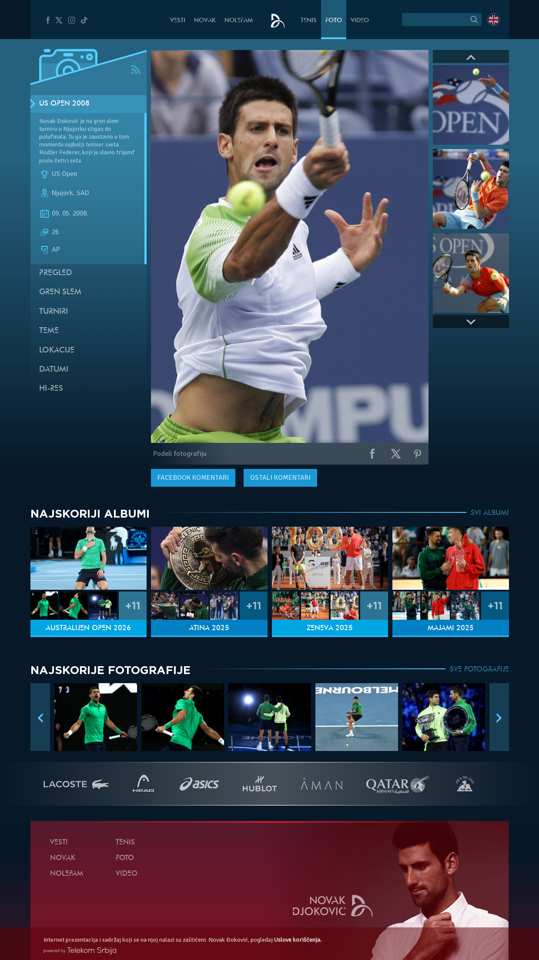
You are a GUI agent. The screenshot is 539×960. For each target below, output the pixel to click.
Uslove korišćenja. (297, 939)
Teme (49, 331)
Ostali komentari (280, 477)
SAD (83, 193)
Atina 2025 (209, 628)
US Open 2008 (64, 103)
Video (360, 20)
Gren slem (60, 292)
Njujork (62, 193)
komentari (193, 477)
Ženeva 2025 (330, 628)
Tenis (309, 20)
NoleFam (238, 20)
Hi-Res (51, 389)
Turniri (53, 312)
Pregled (55, 273)
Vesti (177, 20)
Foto (333, 20)
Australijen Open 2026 (88, 628)
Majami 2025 (451, 628)
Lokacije (56, 350)
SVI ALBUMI (490, 513)
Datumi (53, 369)
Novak (205, 20)
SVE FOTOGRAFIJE (479, 669)
